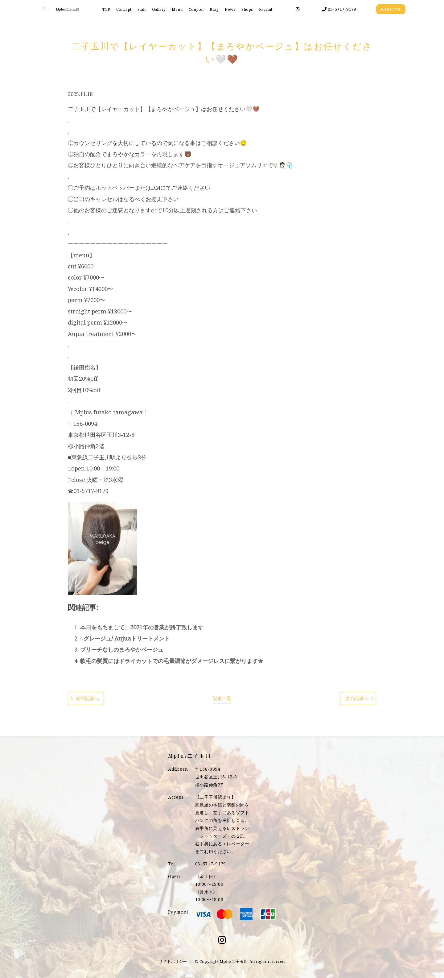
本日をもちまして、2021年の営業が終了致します (142, 627)
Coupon (196, 9)
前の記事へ (87, 698)
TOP (106, 9)
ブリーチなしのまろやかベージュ (121, 649)
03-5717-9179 (339, 9)
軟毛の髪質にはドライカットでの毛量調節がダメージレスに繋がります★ (171, 661)
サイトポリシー (173, 961)
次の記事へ (356, 698)
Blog (214, 9)
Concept (123, 9)
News (230, 9)
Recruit (265, 9)
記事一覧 (222, 698)
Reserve (391, 9)
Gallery (159, 9)
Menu (177, 9)
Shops (247, 9)
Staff (142, 9)
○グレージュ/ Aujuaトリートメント (125, 638)
